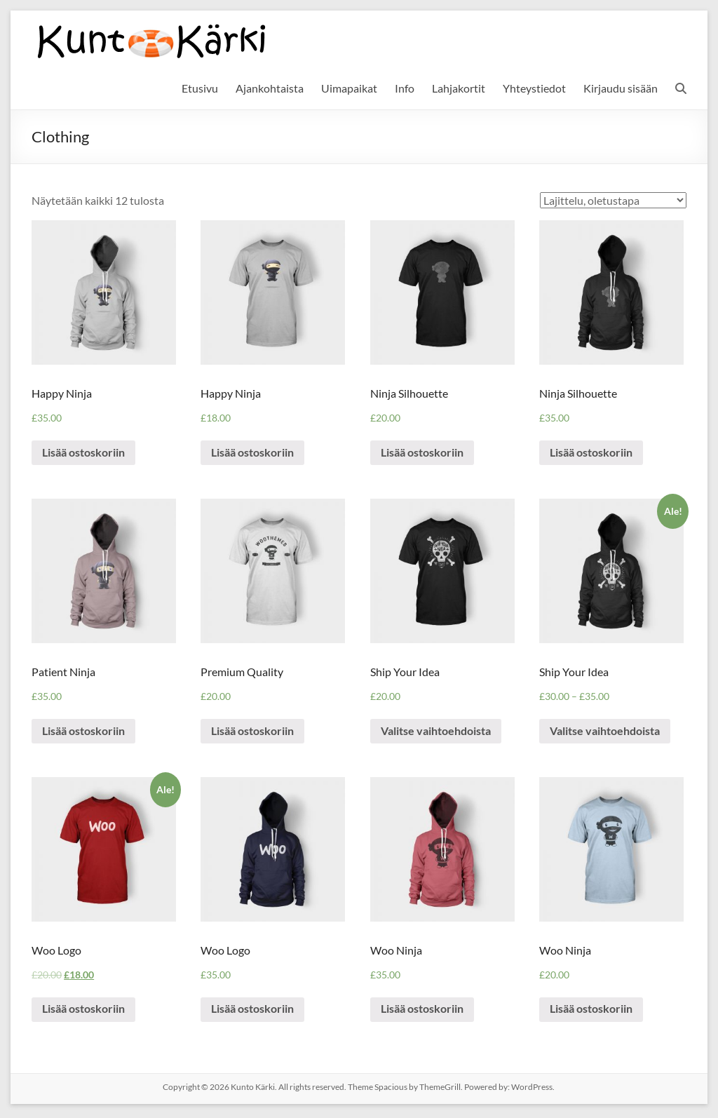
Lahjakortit (458, 88)
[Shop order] (613, 200)
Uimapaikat (349, 88)
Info (404, 88)
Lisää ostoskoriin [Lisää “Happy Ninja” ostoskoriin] (84, 453)
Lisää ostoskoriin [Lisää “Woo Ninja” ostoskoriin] (422, 1011)
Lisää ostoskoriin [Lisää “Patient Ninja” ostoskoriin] (84, 732)
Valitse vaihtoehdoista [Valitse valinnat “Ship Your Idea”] (436, 732)
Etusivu (200, 88)
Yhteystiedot (534, 88)
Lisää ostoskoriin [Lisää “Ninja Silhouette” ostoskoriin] (422, 453)
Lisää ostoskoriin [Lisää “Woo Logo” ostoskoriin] (84, 1011)
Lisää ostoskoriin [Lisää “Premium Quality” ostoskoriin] (253, 732)
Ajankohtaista (270, 88)
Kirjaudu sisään (620, 88)
